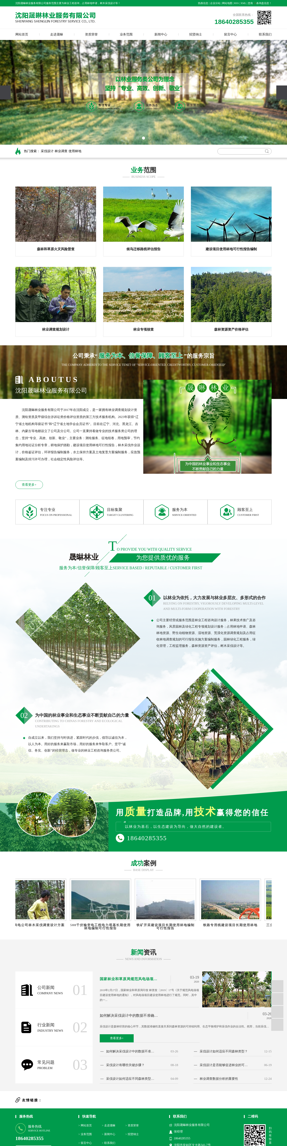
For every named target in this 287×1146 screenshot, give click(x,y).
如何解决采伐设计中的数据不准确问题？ (130, 1016)
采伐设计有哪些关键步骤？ (125, 1065)
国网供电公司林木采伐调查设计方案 (37, 925)
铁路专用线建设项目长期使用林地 (232, 925)
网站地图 (227, 3)
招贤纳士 (195, 34)
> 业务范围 (85, 1134)
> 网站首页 (85, 1125)
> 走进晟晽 (108, 1125)
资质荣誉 (91, 34)
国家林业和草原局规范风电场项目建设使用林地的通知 (129, 979)
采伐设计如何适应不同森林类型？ (224, 1051)
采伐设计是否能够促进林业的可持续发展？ (224, 1065)
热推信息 (203, 3)
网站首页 (21, 34)
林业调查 (61, 151)
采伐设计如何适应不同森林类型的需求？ (130, 1078)
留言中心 (230, 34)
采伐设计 (47, 151)
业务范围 (126, 34)
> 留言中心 (85, 1143)
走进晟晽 (56, 34)
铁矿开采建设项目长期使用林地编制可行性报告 (167, 927)
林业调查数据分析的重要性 (219, 1078)
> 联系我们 (108, 1143)
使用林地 (75, 151)
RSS (236, 3)
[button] (137, 138)
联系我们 (265, 34)
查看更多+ (29, 484)
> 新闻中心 (108, 1134)
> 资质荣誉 (132, 1125)
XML (243, 3)
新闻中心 (160, 34)
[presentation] (5, 92)
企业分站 (215, 3)
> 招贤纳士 (132, 1134)
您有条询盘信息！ (260, 3)
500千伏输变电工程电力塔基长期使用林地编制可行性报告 (102, 927)
